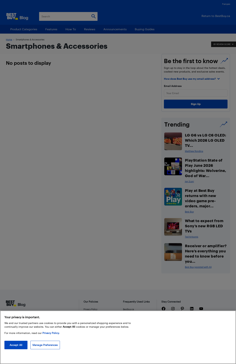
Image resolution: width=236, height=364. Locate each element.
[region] (118, 337)
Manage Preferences (45, 344)
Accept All (16, 344)
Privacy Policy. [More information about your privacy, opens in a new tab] (51, 332)
